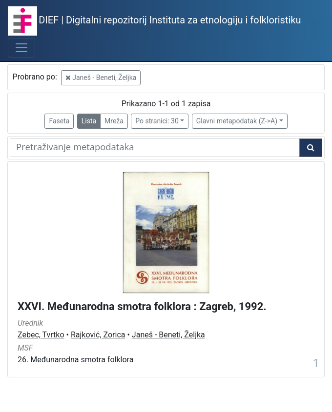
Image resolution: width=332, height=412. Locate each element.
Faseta (59, 121)
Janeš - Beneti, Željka (101, 77)
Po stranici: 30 (157, 121)
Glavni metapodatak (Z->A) (236, 121)
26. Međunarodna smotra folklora (75, 359)
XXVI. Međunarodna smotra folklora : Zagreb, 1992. (142, 306)
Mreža (114, 121)
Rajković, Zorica (98, 334)
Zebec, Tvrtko (41, 334)
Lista (89, 121)
